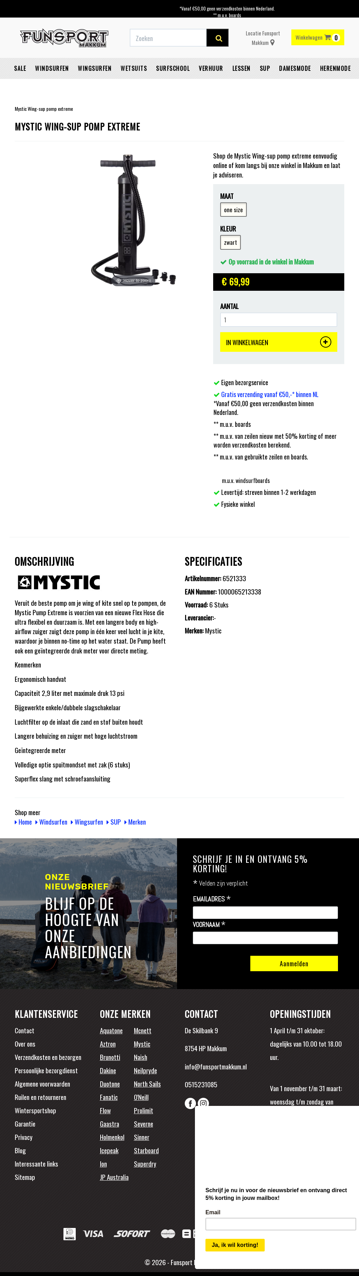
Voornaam (209, 925)
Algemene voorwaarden (42, 1083)
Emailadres (212, 899)
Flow (105, 1110)
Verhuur (211, 68)
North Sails (147, 1083)
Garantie (25, 1123)
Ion (103, 1163)
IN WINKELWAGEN (278, 342)
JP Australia (114, 1177)
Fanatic (109, 1097)
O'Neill (141, 1097)
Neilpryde (145, 1070)
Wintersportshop (35, 1110)
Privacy (24, 1137)
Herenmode (335, 68)
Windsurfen (52, 68)
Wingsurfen (94, 68)
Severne (143, 1123)
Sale (20, 68)
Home (23, 821)
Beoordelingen (316, 1146)
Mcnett (142, 1030)
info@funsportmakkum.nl (216, 1066)
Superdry (145, 1163)
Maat (226, 196)
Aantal (229, 306)
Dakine (108, 1070)
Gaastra (109, 1123)
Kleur (228, 228)
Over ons (25, 1043)
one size (233, 209)
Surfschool (173, 68)
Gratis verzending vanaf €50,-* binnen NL (270, 394)
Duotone (110, 1083)
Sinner (141, 1137)
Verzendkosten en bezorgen (48, 1057)
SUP (265, 68)
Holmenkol (112, 1137)
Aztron (108, 1043)
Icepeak (109, 1150)
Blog (20, 1150)
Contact (24, 1030)
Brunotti (110, 1057)
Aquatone (111, 1030)
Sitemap (25, 1177)
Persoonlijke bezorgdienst (46, 1070)
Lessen (241, 68)
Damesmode (295, 68)
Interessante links (36, 1163)
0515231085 (201, 1084)
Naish (140, 1057)
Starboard (146, 1150)
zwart (230, 242)
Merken (135, 821)
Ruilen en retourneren (40, 1097)
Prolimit (143, 1110)
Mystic (142, 1043)
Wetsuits (134, 68)
